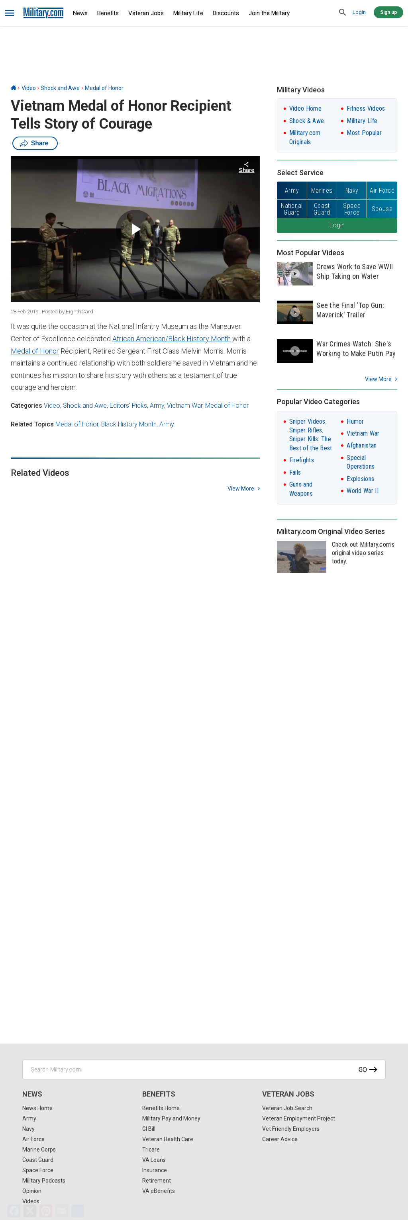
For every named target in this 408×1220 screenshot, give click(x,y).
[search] (342, 13)
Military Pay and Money (171, 1118)
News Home (37, 1108)
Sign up (388, 12)
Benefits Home (161, 1108)
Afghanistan (362, 445)
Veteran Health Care (167, 1139)
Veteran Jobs (146, 13)
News (80, 13)
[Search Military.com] (204, 1069)
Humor (355, 421)
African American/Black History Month (171, 338)
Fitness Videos (366, 108)
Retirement (156, 1180)
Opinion (31, 1191)
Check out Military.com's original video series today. (363, 553)
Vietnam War (184, 405)
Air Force (33, 1139)
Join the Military (269, 13)
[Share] (78, 1211)
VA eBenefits (158, 1191)
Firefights (301, 460)
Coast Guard (37, 1160)
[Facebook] (14, 1211)
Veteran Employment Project (298, 1118)
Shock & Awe (306, 121)
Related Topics (32, 424)
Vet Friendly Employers (291, 1129)
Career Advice (280, 1139)
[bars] (10, 13)
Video (29, 88)
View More (378, 379)
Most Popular (364, 133)
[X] (30, 1211)
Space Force (37, 1170)
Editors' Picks (128, 405)
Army (157, 405)
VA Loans (154, 1160)
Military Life (188, 13)
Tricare (151, 1149)
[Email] (62, 1211)
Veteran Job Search (287, 1108)
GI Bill (148, 1129)
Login (359, 12)
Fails (295, 472)
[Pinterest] (46, 1211)
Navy (28, 1129)
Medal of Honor (104, 88)
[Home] (13, 88)
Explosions (360, 479)
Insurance (154, 1170)
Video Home (305, 108)
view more (241, 488)
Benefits (108, 13)
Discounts (226, 13)
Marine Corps (39, 1149)
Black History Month (129, 424)
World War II (363, 491)
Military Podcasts (43, 1180)
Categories (26, 405)
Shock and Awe (60, 88)
